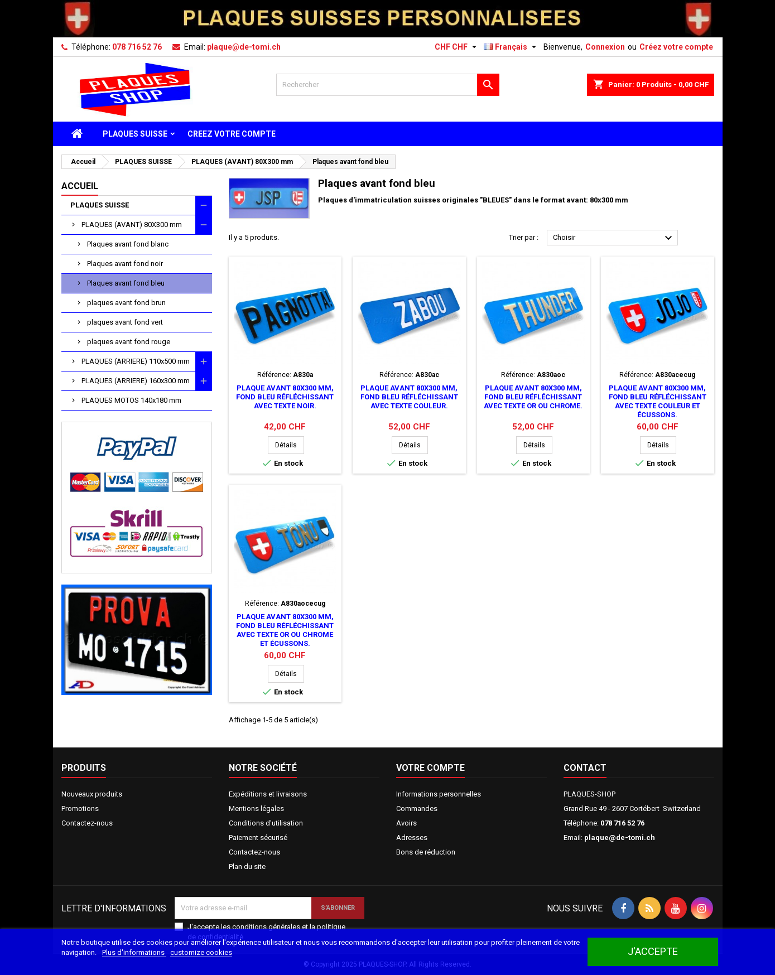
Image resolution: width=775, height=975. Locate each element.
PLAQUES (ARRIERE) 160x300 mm (135, 381)
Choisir (614, 238)
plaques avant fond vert (125, 322)
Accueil (79, 186)
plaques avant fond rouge (128, 341)
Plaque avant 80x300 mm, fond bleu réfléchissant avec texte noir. (285, 397)
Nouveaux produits (91, 794)
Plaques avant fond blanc (128, 244)
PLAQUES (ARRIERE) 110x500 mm (135, 361)
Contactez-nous (87, 823)
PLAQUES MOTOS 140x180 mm (131, 400)
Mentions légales (256, 808)
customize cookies (201, 952)
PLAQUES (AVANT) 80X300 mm (131, 224)
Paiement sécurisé (258, 837)
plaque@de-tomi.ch (244, 46)
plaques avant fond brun (126, 302)
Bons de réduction (425, 852)
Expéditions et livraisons (268, 794)
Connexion (605, 46)
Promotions (80, 808)
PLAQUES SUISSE (135, 133)
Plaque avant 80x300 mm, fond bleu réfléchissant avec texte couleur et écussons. (657, 401)
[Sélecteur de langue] (511, 46)
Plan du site (247, 866)
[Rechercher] (387, 85)
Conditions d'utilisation (266, 823)
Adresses (411, 837)
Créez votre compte (676, 46)
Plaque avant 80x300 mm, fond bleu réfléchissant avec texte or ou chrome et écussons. (285, 630)
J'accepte (653, 951)
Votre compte (430, 767)
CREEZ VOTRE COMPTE (231, 133)
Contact (585, 767)
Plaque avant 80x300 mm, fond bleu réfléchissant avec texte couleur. (409, 397)
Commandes (416, 808)
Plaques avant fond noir (125, 263)
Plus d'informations (134, 952)
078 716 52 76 (137, 46)
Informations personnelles (438, 794)
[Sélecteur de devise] (457, 46)
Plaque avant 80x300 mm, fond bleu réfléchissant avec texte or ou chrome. (533, 397)
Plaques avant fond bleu (126, 283)
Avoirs (406, 823)
